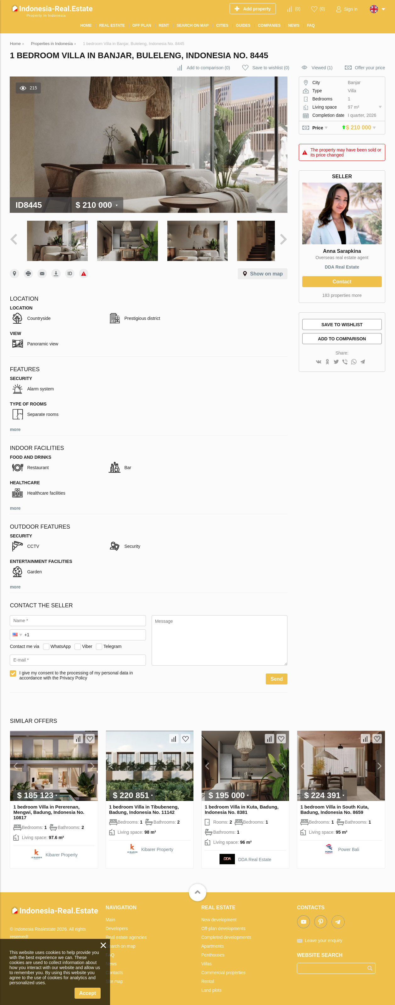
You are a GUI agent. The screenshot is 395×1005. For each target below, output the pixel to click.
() (297, 8)
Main (110, 914)
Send (276, 674)
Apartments (212, 941)
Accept (87, 993)
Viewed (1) (322, 67)
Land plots (211, 985)
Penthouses (213, 950)
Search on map (121, 941)
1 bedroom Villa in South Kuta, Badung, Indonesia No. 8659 (334, 804)
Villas (206, 959)
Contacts (114, 967)
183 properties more (342, 295)
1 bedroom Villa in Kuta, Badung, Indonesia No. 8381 (242, 804)
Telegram (112, 641)
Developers (117, 923)
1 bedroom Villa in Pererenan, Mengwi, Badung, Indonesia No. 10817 (48, 807)
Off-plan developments (223, 923)
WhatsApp (61, 641)
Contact (342, 281)
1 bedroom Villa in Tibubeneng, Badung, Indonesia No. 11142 (144, 804)
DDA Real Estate (342, 267)
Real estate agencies (126, 932)
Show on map (266, 269)
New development (218, 914)
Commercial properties (223, 967)
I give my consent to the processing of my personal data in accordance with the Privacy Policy (76, 671)
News (111, 959)
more (15, 424)
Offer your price (370, 67)
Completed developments (226, 932)
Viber (87, 641)
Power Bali (348, 844)
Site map (114, 976)
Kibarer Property (62, 850)
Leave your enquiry (323, 935)
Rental (207, 976)
